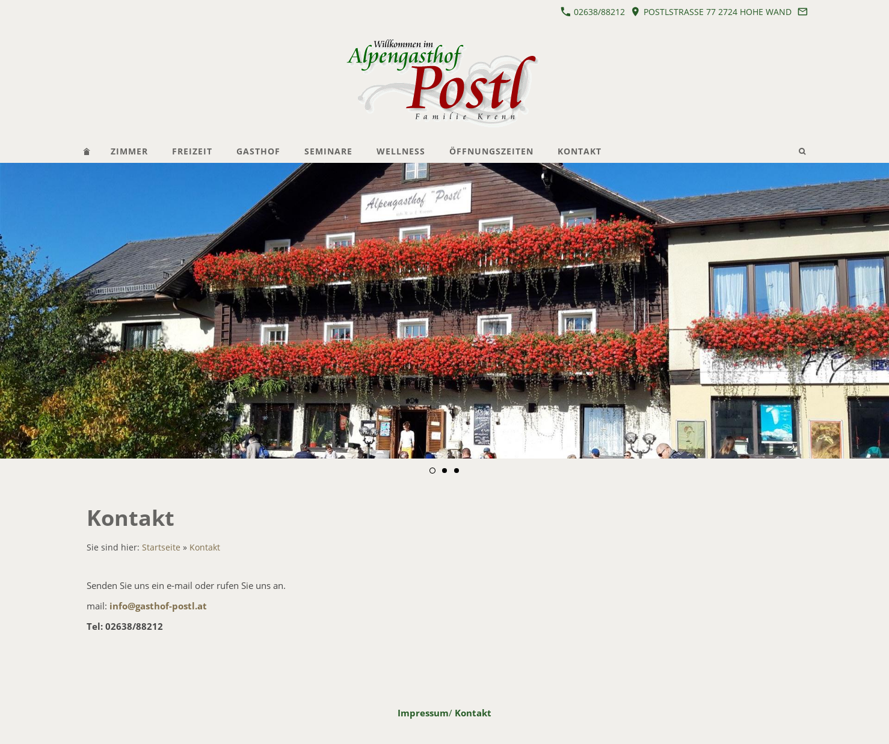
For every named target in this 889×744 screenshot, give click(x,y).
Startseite (161, 547)
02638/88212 (593, 11)
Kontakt (204, 547)
